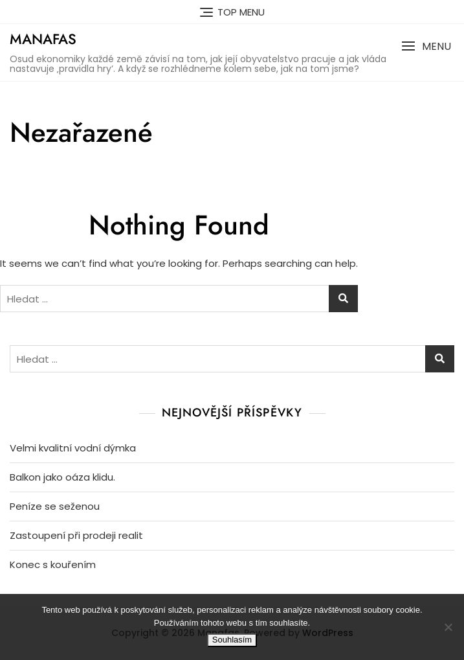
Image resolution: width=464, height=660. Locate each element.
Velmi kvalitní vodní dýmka (73, 448)
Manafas (43, 38)
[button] (426, 46)
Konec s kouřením (53, 564)
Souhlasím (232, 639)
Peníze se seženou (55, 506)
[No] (447, 626)
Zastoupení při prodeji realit (76, 535)
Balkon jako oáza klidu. (62, 477)
